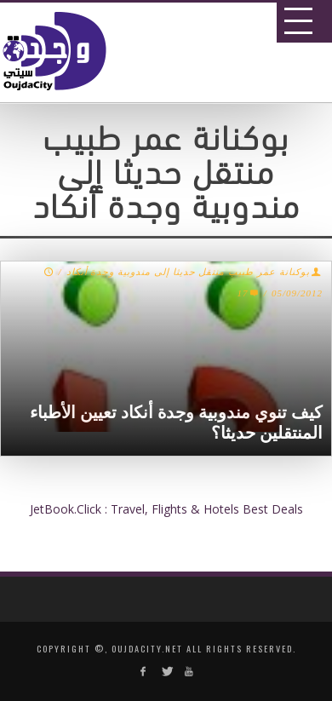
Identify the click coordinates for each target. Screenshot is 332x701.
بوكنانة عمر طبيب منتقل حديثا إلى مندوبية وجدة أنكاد (188, 272)
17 (248, 293)
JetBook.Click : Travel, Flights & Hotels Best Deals (166, 509)
